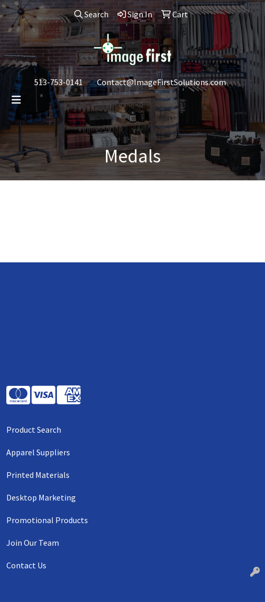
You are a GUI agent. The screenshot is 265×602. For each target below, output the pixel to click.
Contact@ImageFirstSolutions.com (161, 82)
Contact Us (26, 565)
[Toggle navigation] (16, 100)
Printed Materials (38, 475)
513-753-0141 (58, 82)
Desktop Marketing (41, 497)
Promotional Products (47, 520)
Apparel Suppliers (38, 452)
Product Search (33, 429)
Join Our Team (32, 542)
